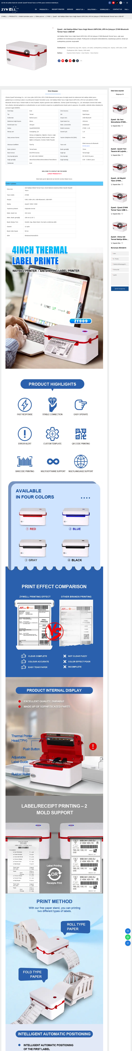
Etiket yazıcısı (40, 16)
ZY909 (48, 16)
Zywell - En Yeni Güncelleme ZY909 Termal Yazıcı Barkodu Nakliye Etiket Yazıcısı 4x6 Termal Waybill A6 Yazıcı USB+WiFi (119, 121)
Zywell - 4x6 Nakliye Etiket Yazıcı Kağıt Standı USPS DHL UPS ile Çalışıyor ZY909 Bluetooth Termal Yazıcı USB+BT (88, 16)
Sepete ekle (116, 126)
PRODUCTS (13, 16)
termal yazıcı (86, 146)
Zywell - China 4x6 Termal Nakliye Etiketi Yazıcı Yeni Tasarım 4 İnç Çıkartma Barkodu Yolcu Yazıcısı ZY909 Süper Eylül (119, 238)
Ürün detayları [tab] (53, 91)
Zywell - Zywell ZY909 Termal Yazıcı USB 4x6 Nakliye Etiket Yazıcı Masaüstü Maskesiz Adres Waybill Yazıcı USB (119, 209)
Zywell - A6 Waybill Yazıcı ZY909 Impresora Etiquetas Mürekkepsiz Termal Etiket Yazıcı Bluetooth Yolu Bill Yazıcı (120, 179)
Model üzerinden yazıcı (26, 16)
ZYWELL (4, 16)
